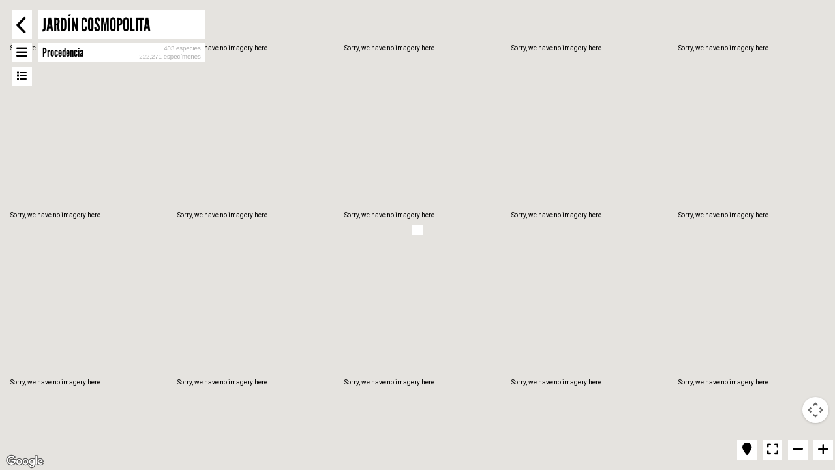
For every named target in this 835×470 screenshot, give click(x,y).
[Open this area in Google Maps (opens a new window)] (24, 461)
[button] (417, 230)
